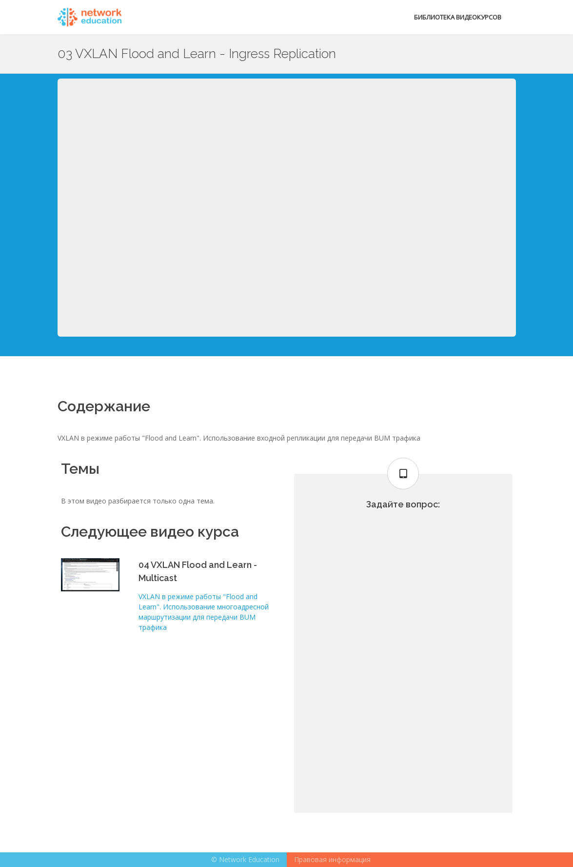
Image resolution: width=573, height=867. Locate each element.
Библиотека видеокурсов (457, 17)
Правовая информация (332, 859)
